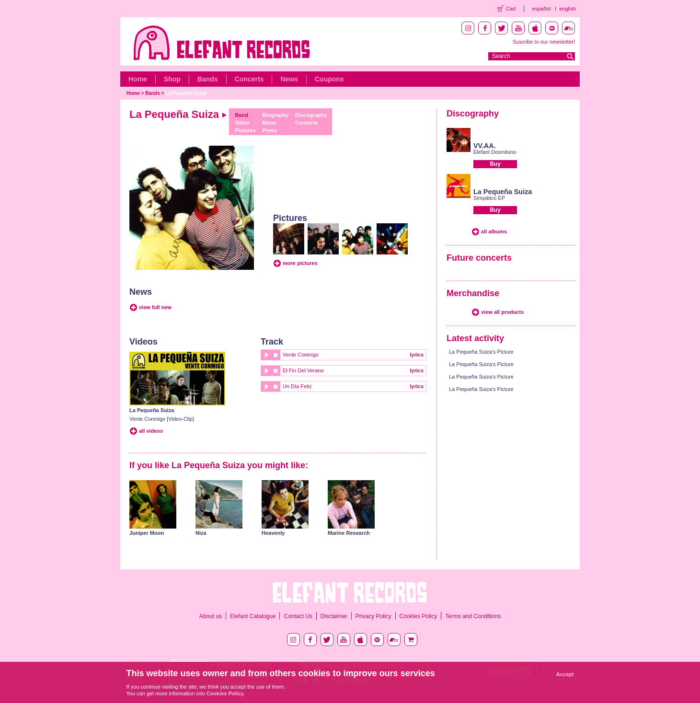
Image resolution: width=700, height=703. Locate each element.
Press (270, 130)
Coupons (329, 79)
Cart (511, 9)
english (567, 9)
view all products (502, 312)
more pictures (300, 263)
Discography (311, 115)
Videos (143, 341)
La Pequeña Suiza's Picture (481, 352)
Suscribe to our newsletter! (544, 42)
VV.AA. (484, 146)
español (541, 9)
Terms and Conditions (473, 616)
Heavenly (273, 533)
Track (272, 341)
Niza (201, 533)
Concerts (249, 79)
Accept (565, 674)
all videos (151, 431)
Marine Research (349, 533)
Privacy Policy (373, 616)
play (266, 355)
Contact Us (298, 616)
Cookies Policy (418, 616)
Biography (275, 115)
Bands (207, 79)
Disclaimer (334, 616)
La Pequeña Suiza (185, 93)
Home (137, 79)
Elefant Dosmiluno (494, 152)
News (289, 79)
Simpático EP (489, 198)
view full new (155, 307)
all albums (494, 231)
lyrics (417, 354)
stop (275, 355)
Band (241, 115)
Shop (172, 79)
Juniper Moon (146, 533)
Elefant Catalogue (252, 616)
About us (210, 616)
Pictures (245, 130)
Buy (495, 164)
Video (242, 123)
